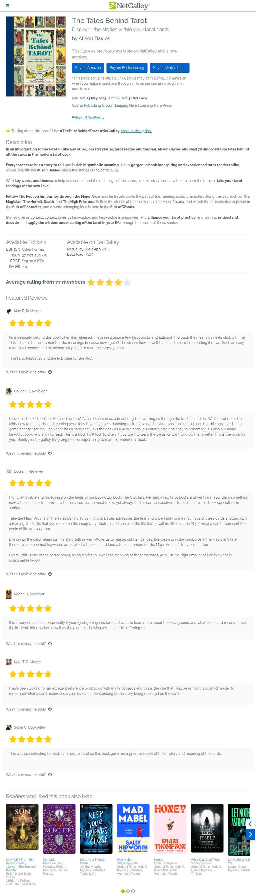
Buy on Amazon (88, 68)
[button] (22, 830)
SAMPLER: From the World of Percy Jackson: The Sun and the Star (21, 865)
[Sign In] (7, 5)
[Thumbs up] (50, 372)
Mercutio (49, 860)
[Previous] (250, 824)
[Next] (250, 834)
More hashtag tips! (136, 131)
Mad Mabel (124, 860)
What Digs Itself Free (205, 860)
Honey (158, 860)
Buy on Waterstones (169, 68)
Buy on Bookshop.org (127, 68)
